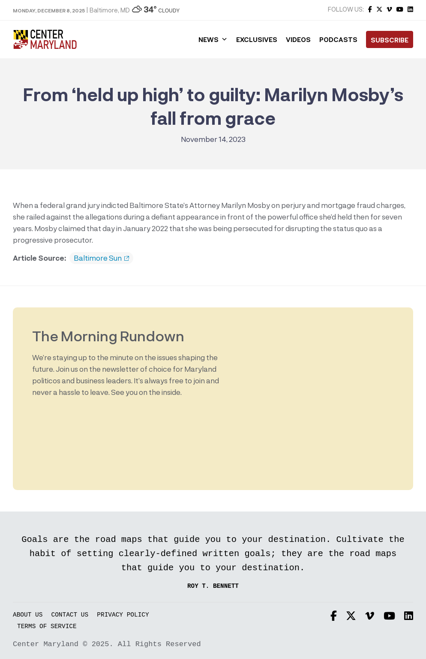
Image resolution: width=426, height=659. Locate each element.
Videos (298, 39)
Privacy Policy (123, 615)
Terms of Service (47, 627)
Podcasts (338, 39)
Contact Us (70, 615)
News (213, 39)
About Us (27, 615)
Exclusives (256, 39)
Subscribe (389, 40)
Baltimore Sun (101, 258)
